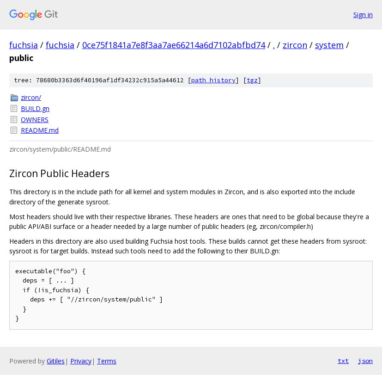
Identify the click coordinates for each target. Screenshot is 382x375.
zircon (295, 44)
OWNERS (35, 119)
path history (213, 80)
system (329, 44)
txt (343, 361)
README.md (40, 130)
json (365, 361)
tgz (252, 80)
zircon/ (31, 97)
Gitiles (56, 361)
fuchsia (23, 44)
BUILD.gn (35, 108)
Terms (106, 361)
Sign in (363, 14)
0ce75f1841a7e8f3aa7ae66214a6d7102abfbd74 (173, 44)
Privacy (80, 361)
